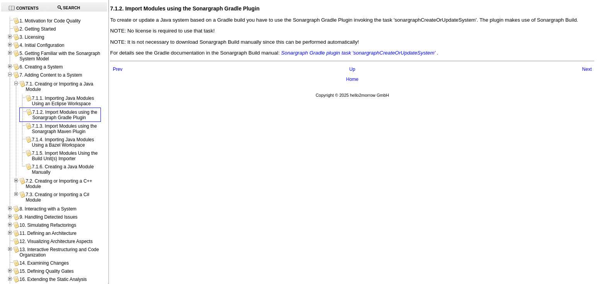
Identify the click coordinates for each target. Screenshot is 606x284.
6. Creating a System (41, 67)
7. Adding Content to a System (50, 75)
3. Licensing (31, 37)
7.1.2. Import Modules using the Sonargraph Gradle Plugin (64, 114)
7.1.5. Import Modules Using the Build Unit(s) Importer (64, 156)
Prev (118, 69)
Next (587, 69)
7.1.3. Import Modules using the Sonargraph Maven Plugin (64, 128)
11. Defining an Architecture (47, 233)
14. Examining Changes (43, 263)
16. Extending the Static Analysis (53, 279)
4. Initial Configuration (41, 45)
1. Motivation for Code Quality (49, 21)
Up (352, 69)
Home (352, 79)
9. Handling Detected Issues (48, 217)
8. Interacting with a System (47, 209)
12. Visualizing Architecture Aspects (55, 241)
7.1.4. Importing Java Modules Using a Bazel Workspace (63, 142)
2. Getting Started (37, 29)
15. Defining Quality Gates (46, 271)
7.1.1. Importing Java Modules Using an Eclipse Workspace (63, 101)
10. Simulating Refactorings (47, 225)
